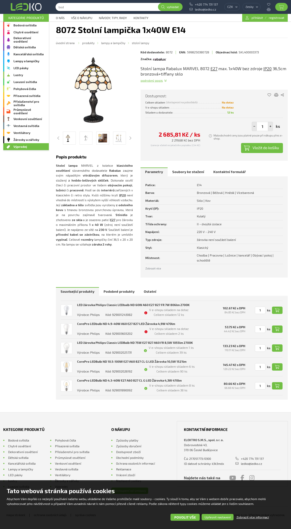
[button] (270, 126)
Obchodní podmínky (130, 457)
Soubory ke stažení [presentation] (188, 172)
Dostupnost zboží (128, 452)
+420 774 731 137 (206, 4)
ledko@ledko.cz (205, 9)
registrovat (276, 17)
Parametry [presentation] (154, 172)
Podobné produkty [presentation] (119, 291)
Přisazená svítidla (26, 96)
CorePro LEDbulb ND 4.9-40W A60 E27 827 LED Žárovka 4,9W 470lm (126, 323)
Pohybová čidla (24, 89)
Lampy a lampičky (26, 61)
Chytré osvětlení (25, 32)
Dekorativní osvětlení (22, 39)
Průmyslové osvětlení (22, 111)
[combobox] (232, 7)
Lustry (18, 75)
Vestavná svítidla (26, 126)
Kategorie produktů (26, 18)
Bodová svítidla (25, 25)
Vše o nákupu (81, 18)
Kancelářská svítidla (28, 54)
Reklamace (123, 469)
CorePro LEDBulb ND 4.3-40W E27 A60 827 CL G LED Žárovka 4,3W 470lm (129, 380)
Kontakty (140, 18)
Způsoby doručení (128, 446)
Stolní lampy (140, 43)
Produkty (88, 43)
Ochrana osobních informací (135, 463)
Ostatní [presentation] (150, 291)
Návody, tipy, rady (113, 18)
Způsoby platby (127, 440)
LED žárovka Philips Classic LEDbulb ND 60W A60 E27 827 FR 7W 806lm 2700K (133, 305)
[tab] (154, 171)
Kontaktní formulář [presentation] (229, 172)
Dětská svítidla (24, 47)
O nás (60, 18)
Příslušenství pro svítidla (26, 103)
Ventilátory (21, 133)
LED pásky (20, 68)
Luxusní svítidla (25, 82)
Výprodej (20, 146)
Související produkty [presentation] (77, 291)
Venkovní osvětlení (27, 119)
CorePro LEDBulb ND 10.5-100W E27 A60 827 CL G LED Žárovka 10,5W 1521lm (131, 361)
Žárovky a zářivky (26, 139)
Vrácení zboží (125, 475)
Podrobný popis (152, 80)
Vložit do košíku (266, 147)
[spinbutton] (262, 126)
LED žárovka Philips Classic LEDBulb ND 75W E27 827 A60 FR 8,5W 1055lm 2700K (135, 342)
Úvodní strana (65, 43)
